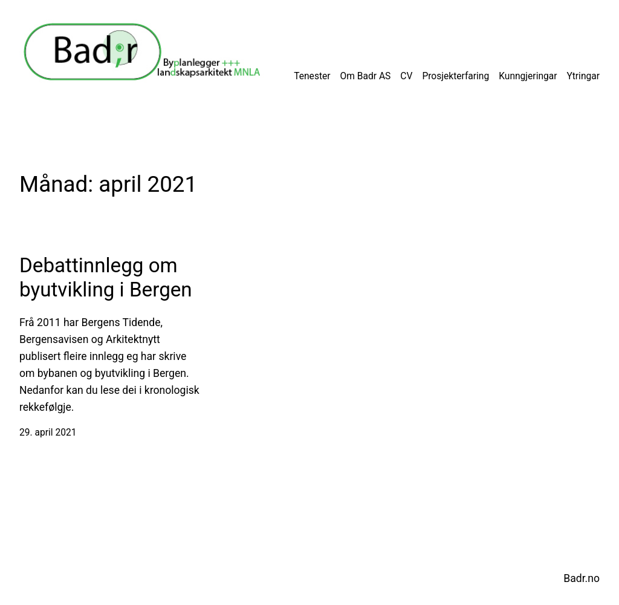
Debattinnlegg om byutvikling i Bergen (105, 277)
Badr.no (581, 578)
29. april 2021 (47, 432)
